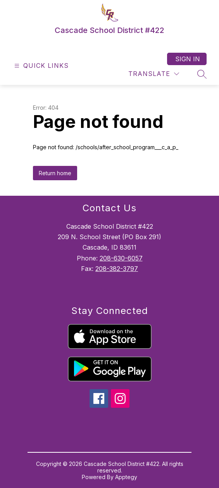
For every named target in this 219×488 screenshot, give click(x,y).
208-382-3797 (116, 268)
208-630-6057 (121, 258)
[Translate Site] (153, 74)
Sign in (187, 59)
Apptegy (126, 477)
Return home (55, 173)
